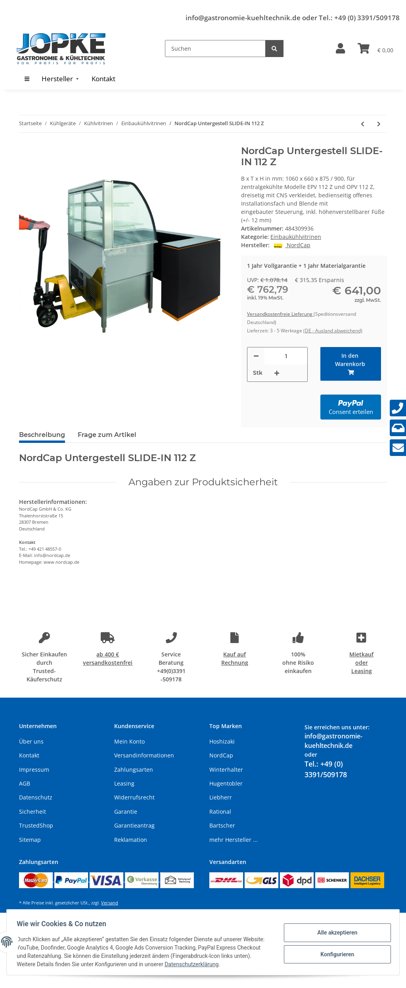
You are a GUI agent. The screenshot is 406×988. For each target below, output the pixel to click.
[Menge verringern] (256, 355)
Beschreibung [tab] (42, 435)
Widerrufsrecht (134, 797)
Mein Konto (129, 741)
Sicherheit (32, 811)
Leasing (124, 783)
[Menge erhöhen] (276, 372)
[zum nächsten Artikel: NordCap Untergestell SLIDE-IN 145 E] (379, 123)
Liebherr (220, 797)
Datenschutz (35, 797)
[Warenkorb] (375, 49)
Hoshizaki (222, 741)
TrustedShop (36, 825)
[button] (340, 49)
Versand (109, 903)
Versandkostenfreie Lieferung (280, 314)
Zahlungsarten (133, 769)
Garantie (125, 811)
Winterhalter (226, 769)
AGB (24, 783)
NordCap (221, 755)
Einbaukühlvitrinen (295, 236)
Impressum (34, 769)
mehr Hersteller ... (233, 839)
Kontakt (29, 755)
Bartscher (222, 825)
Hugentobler (226, 783)
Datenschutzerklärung (213, 964)
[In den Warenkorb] (350, 364)
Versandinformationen (144, 755)
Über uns (31, 741)
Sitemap (30, 839)
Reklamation (130, 839)
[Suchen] (215, 48)
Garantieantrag (134, 825)
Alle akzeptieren (334, 933)
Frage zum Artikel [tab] (107, 435)
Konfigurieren (334, 953)
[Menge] (285, 355)
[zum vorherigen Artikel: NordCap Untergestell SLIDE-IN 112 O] (362, 123)
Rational (220, 811)
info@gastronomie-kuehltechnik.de (243, 17)
